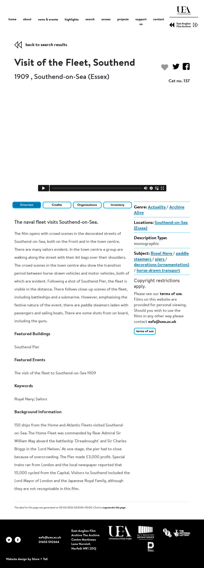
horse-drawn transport (158, 271)
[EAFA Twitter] (10, 539)
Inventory (117, 205)
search (90, 19)
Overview (26, 205)
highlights (71, 19)
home (12, 19)
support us (141, 22)
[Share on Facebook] (184, 68)
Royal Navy (162, 254)
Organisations (87, 205)
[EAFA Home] (183, 16)
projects (123, 19)
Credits (57, 205)
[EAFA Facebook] (19, 539)
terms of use (171, 294)
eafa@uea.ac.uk (162, 322)
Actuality (157, 207)
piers (160, 259)
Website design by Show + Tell (27, 559)
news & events (48, 19)
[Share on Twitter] (174, 68)
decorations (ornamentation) (161, 265)
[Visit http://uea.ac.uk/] (119, 533)
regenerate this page (114, 508)
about (27, 19)
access (106, 19)
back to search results (46, 45)
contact (159, 19)
